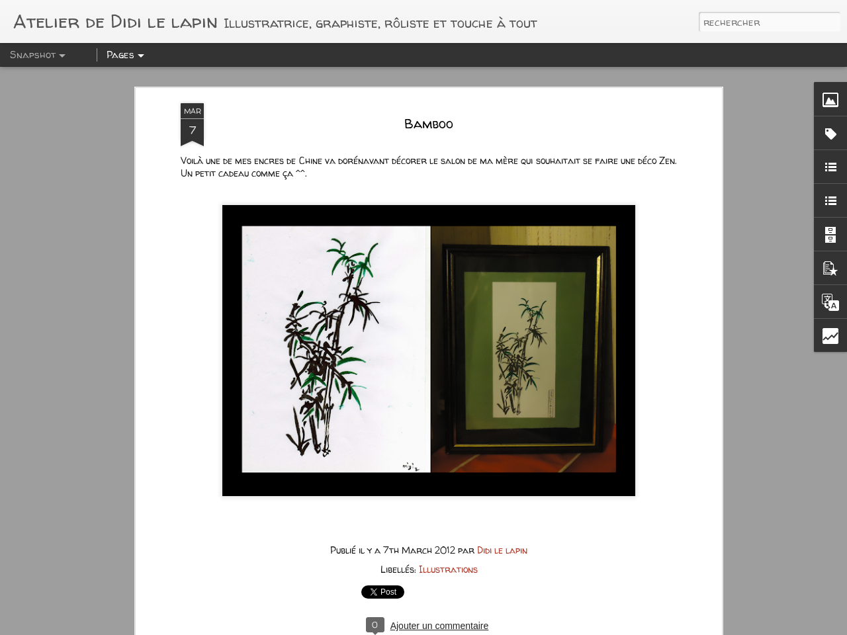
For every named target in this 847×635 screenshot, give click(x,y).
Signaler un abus (578, 627)
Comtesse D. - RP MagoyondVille (269, 587)
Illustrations (448, 474)
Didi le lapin (502, 455)
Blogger (529, 627)
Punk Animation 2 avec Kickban (432, 594)
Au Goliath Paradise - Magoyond (109, 588)
